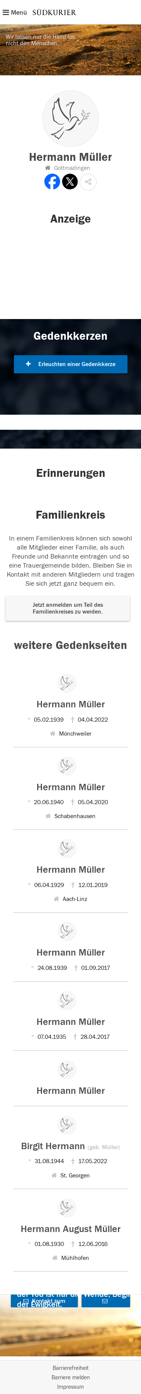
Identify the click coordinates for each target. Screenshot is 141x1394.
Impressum (70, 1387)
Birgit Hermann (70, 1146)
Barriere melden (71, 1377)
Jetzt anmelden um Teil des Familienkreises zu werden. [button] (68, 608)
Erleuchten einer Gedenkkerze (70, 364)
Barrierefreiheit (71, 1368)
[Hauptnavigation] (70, 12)
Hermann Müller (70, 704)
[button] (88, 182)
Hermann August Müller (71, 1229)
